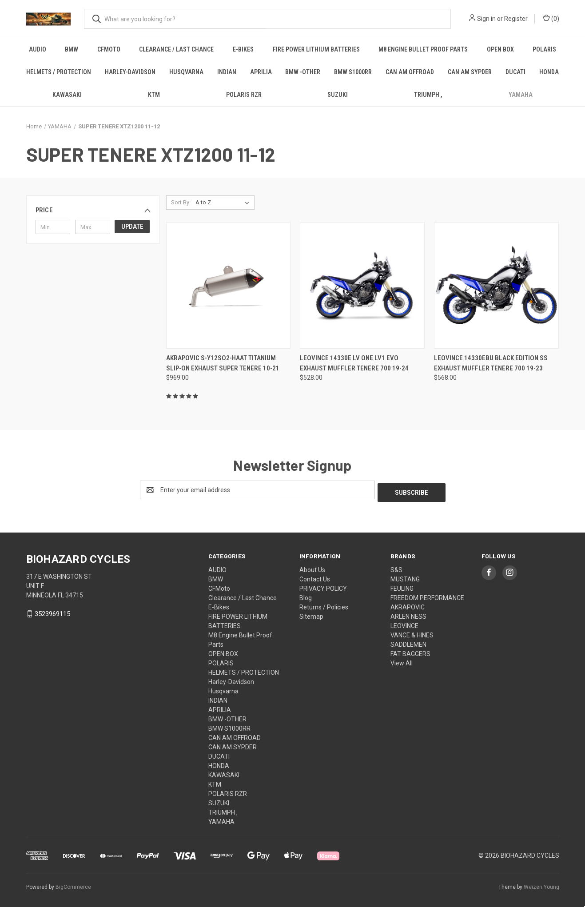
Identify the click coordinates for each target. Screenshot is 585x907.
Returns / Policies (323, 604)
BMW (71, 49)
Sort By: (181, 202)
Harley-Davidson (130, 72)
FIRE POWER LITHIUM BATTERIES (316, 49)
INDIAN (226, 72)
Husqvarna (186, 72)
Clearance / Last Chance (176, 49)
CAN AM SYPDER (470, 72)
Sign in (486, 18)
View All (401, 660)
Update (132, 227)
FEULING (402, 585)
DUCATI (515, 72)
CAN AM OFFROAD (410, 72)
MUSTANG (405, 576)
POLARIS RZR (244, 94)
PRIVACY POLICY (323, 585)
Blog (305, 595)
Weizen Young (541, 884)
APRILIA (261, 72)
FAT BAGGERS (410, 651)
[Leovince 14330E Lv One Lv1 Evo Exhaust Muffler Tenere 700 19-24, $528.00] (362, 285)
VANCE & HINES (412, 632)
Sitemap (311, 613)
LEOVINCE (404, 623)
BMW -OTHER (302, 72)
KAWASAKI (67, 94)
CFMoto (108, 49)
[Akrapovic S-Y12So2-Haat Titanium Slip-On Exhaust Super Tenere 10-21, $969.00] (228, 285)
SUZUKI (337, 94)
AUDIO (37, 49)
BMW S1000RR (353, 72)
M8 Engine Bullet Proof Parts (423, 49)
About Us (312, 567)
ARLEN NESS (408, 613)
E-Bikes (243, 49)
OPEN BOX (500, 49)
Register (516, 18)
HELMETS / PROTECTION (58, 72)
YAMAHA (521, 94)
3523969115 (52, 612)
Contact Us (314, 576)
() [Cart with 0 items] (551, 18)
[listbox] (224, 202)
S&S (396, 567)
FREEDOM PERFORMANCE (427, 595)
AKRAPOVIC (407, 604)
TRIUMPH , (428, 94)
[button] (93, 210)
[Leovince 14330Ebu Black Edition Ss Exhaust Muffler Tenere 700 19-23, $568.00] (496, 285)
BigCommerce (73, 884)
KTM (154, 94)
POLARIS (544, 49)
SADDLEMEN (408, 641)
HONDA (549, 72)
